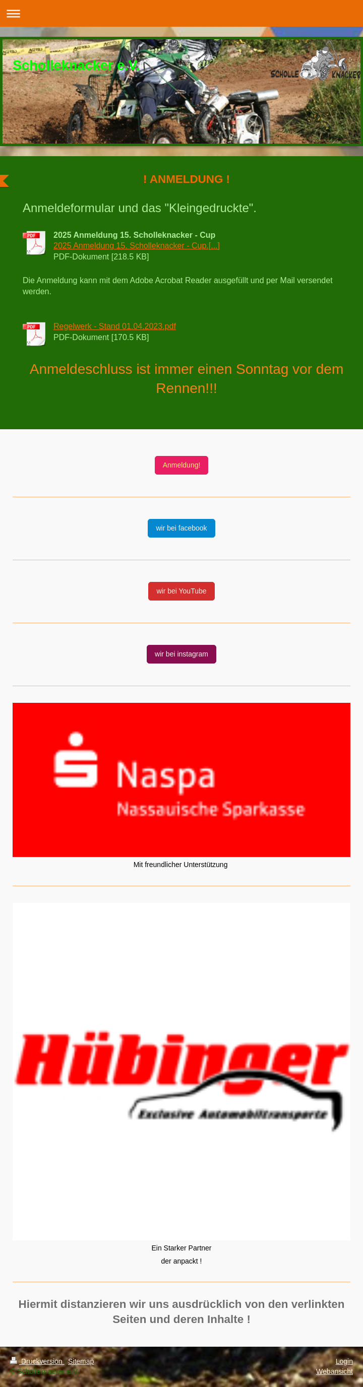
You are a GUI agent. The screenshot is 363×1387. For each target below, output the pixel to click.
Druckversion (37, 1361)
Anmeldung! (182, 465)
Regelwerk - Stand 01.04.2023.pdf (114, 326)
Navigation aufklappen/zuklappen (181, 13)
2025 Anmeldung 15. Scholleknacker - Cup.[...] (136, 245)
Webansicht (334, 1371)
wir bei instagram (181, 654)
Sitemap (81, 1361)
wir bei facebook (181, 528)
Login (344, 1361)
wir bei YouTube (181, 591)
